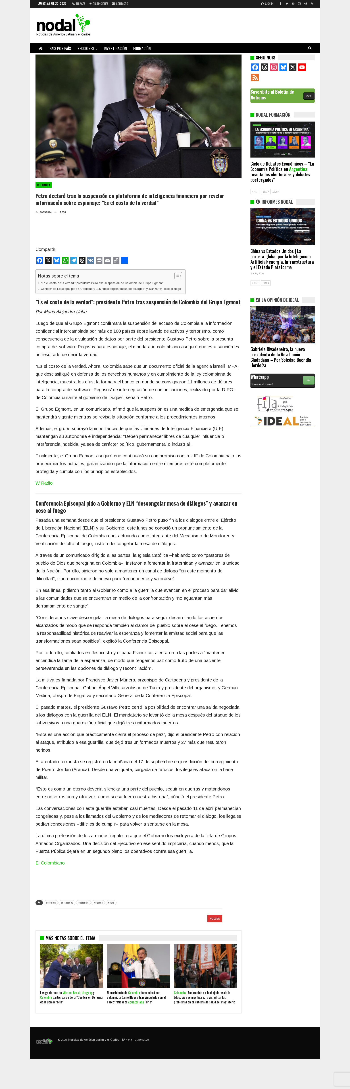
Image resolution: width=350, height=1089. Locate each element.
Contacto (120, 3)
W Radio (44, 483)
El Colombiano (50, 862)
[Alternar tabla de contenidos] (176, 276)
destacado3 (67, 902)
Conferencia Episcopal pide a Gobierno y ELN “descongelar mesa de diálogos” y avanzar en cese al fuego (111, 288)
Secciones (85, 48)
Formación (142, 48)
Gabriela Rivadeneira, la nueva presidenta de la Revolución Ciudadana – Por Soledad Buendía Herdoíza (280, 356)
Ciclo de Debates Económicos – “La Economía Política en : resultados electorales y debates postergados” (282, 171)
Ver (309, 380)
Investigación (115, 48)
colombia (51, 902)
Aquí (309, 95)
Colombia (43, 185)
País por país (60, 48)
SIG (266, 191)
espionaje (83, 902)
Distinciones (98, 3)
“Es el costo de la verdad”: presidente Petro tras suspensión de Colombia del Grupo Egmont (101, 283)
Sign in (267, 3)
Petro (111, 902)
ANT (255, 191)
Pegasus (98, 902)
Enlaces (78, 3)
